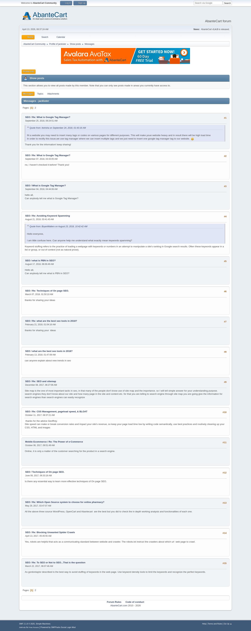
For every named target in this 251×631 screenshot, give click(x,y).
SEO (28, 117)
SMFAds (22, 627)
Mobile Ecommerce (36, 441)
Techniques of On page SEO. (48, 472)
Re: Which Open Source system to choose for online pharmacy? (68, 502)
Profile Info (28, 71)
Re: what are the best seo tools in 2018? (54, 321)
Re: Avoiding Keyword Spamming (51, 215)
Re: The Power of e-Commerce (66, 441)
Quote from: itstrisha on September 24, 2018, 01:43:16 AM (58, 128)
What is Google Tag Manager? (49, 185)
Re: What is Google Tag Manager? (51, 117)
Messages (28, 94)
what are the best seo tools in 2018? (52, 351)
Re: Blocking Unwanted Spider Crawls (53, 532)
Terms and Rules (215, 624)
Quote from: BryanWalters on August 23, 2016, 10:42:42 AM (58, 226)
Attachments (53, 94)
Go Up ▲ (228, 624)
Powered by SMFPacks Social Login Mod (58, 627)
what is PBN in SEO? (44, 260)
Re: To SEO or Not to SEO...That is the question (58, 562)
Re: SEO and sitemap (44, 381)
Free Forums (34, 627)
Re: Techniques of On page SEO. (50, 290)
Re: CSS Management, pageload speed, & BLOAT (59, 411)
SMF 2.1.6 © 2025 (27, 624)
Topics (40, 94)
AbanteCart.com (118, 605)
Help (204, 624)
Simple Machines (43, 624)
